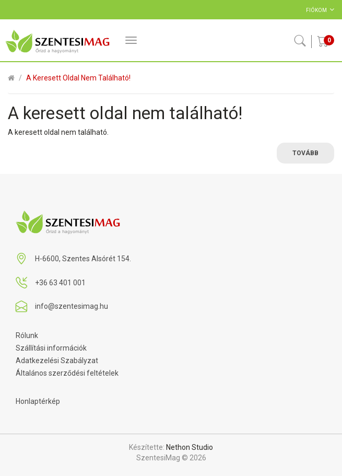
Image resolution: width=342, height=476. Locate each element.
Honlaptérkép (38, 401)
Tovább (305, 153)
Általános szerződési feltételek (67, 373)
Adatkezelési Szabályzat (57, 360)
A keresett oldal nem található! (78, 78)
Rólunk (27, 335)
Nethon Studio (189, 447)
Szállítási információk (51, 348)
